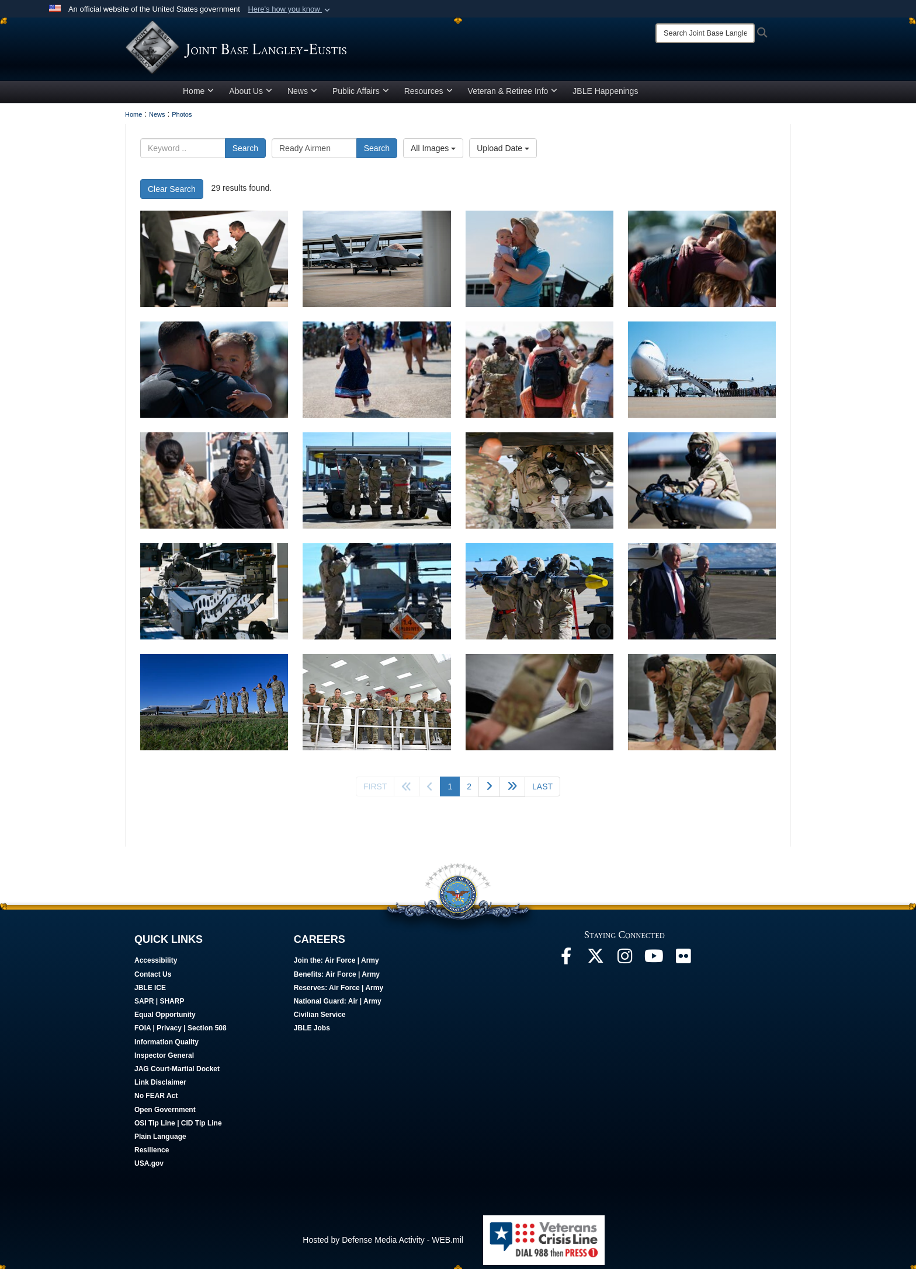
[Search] (705, 33)
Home (198, 95)
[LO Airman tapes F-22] (539, 706)
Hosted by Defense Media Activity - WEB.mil (383, 1244)
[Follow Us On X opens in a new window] (595, 963)
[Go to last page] (542, 790)
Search (245, 152)
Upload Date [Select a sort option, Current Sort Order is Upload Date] (503, 152)
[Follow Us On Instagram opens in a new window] (624, 963)
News (302, 95)
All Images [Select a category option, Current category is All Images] (433, 152)
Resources (428, 95)
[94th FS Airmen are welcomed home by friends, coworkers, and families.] (539, 263)
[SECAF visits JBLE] (702, 595)
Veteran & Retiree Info (513, 95)
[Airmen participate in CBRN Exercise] (539, 484)
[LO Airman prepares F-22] (702, 706)
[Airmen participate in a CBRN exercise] (376, 484)
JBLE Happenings (605, 95)
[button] (290, 9)
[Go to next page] (489, 791)
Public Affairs (360, 95)
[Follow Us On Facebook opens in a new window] (566, 963)
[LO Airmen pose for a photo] (376, 706)
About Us (250, 95)
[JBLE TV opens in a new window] (653, 963)
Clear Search (172, 193)
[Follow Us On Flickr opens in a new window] (683, 963)
